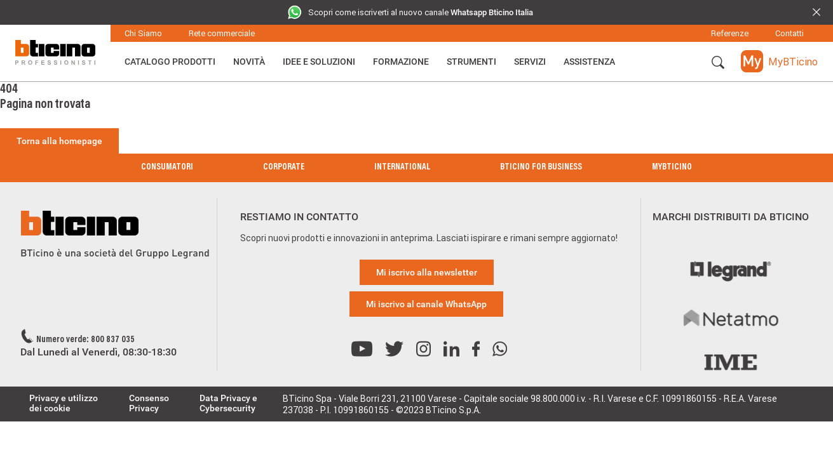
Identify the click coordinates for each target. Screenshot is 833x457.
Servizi (530, 61)
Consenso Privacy (149, 403)
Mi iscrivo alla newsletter (426, 272)
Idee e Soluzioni (319, 61)
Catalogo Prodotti (170, 61)
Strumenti (471, 61)
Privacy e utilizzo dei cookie (63, 403)
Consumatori (167, 167)
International (402, 167)
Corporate (283, 167)
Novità (249, 61)
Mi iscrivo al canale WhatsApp (426, 304)
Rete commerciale (222, 33)
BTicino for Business (541, 167)
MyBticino (672, 167)
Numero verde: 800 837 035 (85, 340)
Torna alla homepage (59, 141)
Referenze (729, 33)
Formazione (401, 61)
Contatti (789, 33)
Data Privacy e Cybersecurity (228, 403)
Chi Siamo (143, 33)
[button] (718, 63)
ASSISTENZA (589, 61)
